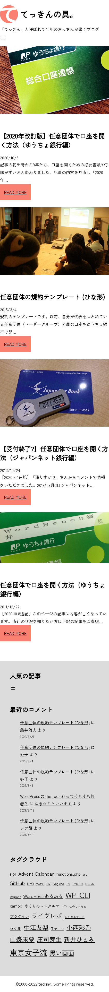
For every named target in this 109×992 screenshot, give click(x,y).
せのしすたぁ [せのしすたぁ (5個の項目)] (77, 906)
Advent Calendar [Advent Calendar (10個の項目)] (36, 873)
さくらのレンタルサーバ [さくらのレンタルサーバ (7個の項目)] (45, 906)
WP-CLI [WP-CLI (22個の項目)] (77, 894)
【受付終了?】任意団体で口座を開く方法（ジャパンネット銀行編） (54, 453)
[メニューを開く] (3, 38)
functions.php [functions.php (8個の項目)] (68, 874)
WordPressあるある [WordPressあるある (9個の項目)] (43, 896)
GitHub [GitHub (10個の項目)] (17, 882)
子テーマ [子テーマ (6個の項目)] (57, 928)
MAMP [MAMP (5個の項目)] (40, 884)
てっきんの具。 (49, 14)
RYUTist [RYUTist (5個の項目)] (77, 884)
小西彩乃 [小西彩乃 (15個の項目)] (78, 927)
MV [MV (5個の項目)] (48, 884)
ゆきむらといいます (53, 803)
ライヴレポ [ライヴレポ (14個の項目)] (46, 915)
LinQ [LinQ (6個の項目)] (30, 883)
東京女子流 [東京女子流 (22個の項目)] (28, 952)
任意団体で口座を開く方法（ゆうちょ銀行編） (52, 589)
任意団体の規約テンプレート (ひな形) (52, 296)
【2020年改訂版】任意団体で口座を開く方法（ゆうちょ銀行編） (52, 140)
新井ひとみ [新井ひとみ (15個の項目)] (79, 939)
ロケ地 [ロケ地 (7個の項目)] (15, 928)
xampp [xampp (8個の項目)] (16, 906)
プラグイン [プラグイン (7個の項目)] (19, 916)
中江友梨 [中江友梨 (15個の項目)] (36, 927)
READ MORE (15, 192)
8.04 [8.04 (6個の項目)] (13, 874)
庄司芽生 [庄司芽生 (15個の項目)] (49, 939)
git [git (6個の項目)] (85, 874)
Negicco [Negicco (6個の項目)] (58, 883)
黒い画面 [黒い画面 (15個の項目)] (61, 952)
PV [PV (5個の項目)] (68, 884)
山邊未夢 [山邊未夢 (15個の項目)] (22, 939)
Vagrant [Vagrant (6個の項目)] (15, 896)
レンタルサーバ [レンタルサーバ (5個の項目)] (75, 917)
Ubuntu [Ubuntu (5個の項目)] (90, 884)
